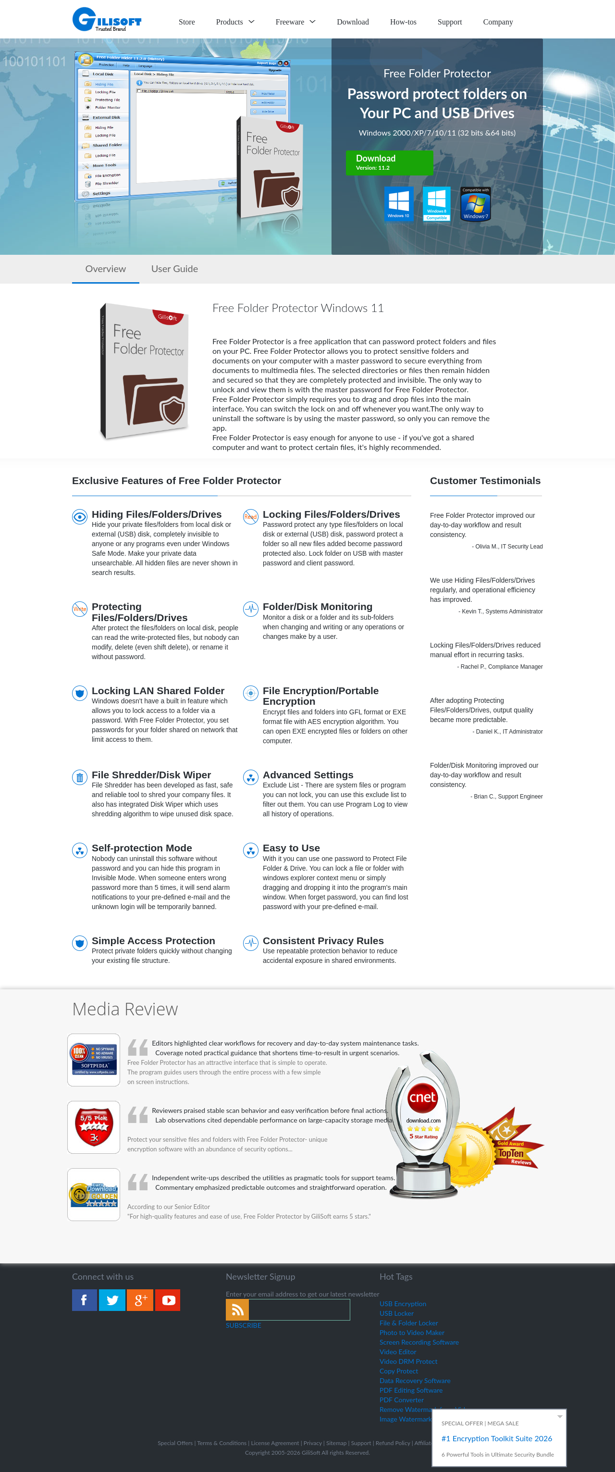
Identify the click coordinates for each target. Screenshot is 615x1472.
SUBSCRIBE (243, 1325)
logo (107, 19)
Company (498, 22)
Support (450, 22)
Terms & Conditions (221, 1443)
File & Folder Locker (409, 1323)
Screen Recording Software (419, 1342)
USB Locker (397, 1313)
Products (235, 22)
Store (187, 22)
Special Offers (175, 1443)
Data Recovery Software (415, 1380)
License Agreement (275, 1443)
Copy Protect (399, 1371)
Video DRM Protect (409, 1361)
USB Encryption (403, 1303)
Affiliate (424, 1443)
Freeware (296, 22)
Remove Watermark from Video (426, 1409)
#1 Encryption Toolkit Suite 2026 (497, 1438)
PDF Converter (402, 1400)
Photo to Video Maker (412, 1332)
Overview (105, 268)
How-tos (403, 22)
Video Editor (398, 1351)
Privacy (313, 1443)
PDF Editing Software (411, 1390)
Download (353, 22)
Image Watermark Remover (420, 1419)
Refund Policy (393, 1443)
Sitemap (336, 1443)
